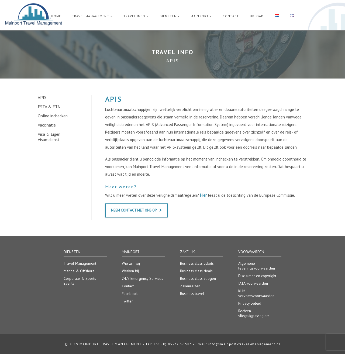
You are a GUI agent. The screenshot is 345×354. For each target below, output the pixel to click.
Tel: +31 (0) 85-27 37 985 (168, 344)
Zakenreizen (190, 286)
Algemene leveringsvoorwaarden (256, 266)
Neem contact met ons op (136, 210)
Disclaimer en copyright (257, 275)
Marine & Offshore (79, 270)
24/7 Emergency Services (142, 278)
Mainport (200, 16)
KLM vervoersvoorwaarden (256, 293)
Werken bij (130, 270)
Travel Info (134, 16)
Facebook (129, 293)
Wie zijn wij (131, 263)
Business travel (192, 293)
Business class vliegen (198, 278)
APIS (42, 97)
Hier (203, 195)
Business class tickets (197, 263)
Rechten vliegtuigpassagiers (254, 313)
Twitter (127, 301)
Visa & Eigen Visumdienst (49, 136)
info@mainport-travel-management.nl (244, 344)
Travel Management (90, 16)
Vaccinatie (47, 125)
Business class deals (196, 270)
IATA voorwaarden (253, 283)
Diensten (168, 16)
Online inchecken (53, 115)
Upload (257, 16)
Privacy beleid (249, 303)
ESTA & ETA (49, 106)
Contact (231, 16)
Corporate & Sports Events (80, 281)
